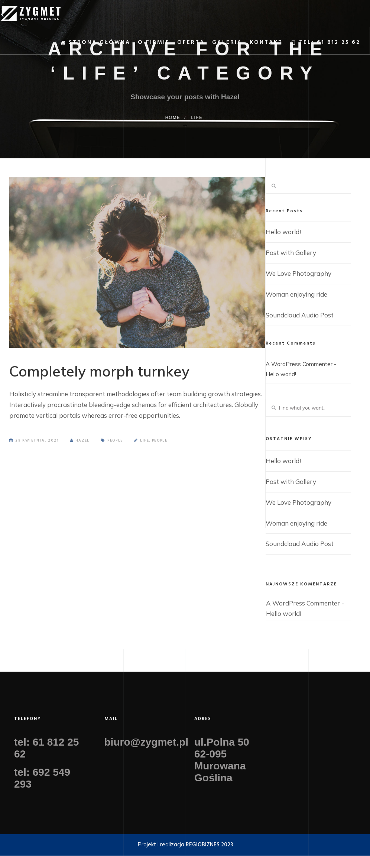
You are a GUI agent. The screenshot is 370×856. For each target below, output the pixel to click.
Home (171, 117)
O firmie (143, 45)
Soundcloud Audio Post (300, 315)
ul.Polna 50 (221, 742)
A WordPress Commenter (296, 364)
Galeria (216, 45)
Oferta (180, 45)
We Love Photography (298, 273)
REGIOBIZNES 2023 (209, 845)
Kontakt (255, 45)
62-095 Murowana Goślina (220, 766)
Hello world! (283, 232)
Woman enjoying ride (296, 294)
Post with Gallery (291, 252)
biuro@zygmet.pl (146, 742)
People (116, 445)
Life (196, 117)
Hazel (80, 445)
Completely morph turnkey (111, 373)
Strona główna (84, 45)
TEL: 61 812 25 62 (314, 45)
